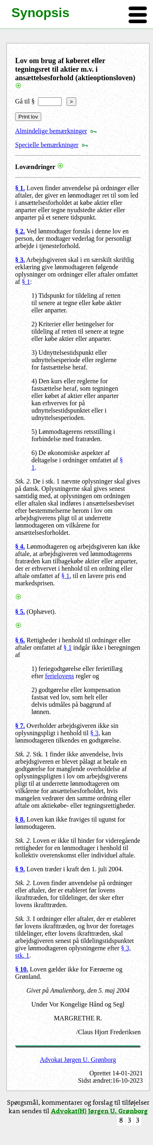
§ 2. (20, 231)
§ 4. (20, 546)
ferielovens (59, 675)
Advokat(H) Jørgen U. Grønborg (99, 1110)
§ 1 (26, 281)
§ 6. (20, 640)
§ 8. (20, 819)
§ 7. (20, 725)
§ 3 (94, 733)
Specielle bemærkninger (46, 144)
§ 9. (20, 869)
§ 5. (20, 611)
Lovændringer (35, 166)
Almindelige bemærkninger (51, 130)
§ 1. (20, 188)
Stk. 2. (23, 481)
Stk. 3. (23, 918)
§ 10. (21, 969)
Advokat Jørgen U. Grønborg (78, 1059)
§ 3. (20, 259)
